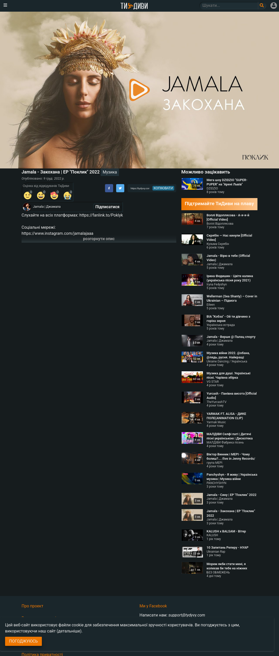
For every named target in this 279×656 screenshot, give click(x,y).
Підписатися (107, 206)
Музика (110, 172)
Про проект (32, 606)
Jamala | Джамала (47, 206)
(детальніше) (69, 631)
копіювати (163, 188)
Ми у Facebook (153, 606)
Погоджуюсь (23, 641)
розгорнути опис (99, 238)
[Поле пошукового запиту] (262, 5)
